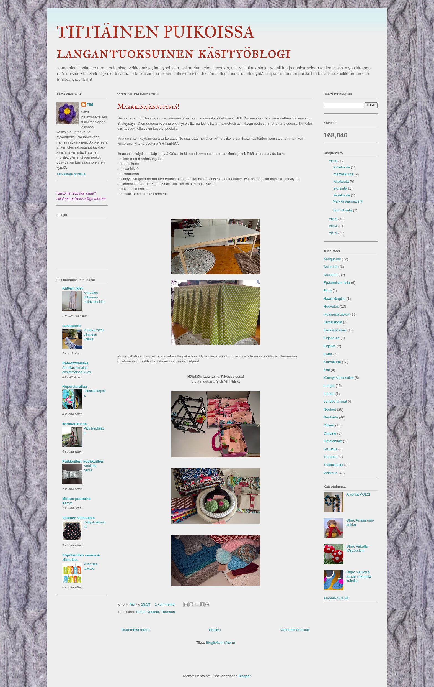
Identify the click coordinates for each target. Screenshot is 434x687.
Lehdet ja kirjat (335, 401)
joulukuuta (342, 167)
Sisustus (330, 449)
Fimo (328, 290)
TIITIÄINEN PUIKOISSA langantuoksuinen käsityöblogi (173, 42)
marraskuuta (344, 174)
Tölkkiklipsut (333, 465)
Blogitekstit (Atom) (220, 642)
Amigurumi (332, 259)
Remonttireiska (75, 363)
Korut (140, 612)
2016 (333, 161)
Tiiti (90, 105)
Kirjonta (330, 346)
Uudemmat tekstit (135, 630)
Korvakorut (332, 362)
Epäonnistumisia (337, 282)
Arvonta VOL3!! (336, 598)
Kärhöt (67, 503)
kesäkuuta (342, 195)
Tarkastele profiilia (70, 174)
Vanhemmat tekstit (295, 630)
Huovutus (331, 306)
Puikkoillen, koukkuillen (82, 461)
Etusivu (215, 630)
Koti (327, 370)
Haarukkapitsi (334, 299)
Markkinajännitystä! (148, 106)
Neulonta (331, 417)
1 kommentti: (165, 604)
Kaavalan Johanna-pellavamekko (94, 297)
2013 (333, 233)
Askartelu (331, 267)
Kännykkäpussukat (339, 378)
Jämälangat (333, 322)
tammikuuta (343, 210)
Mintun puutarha (76, 499)
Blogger (244, 676)
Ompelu (330, 433)
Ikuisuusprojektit (336, 314)
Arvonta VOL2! (358, 494)
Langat (329, 386)
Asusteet (331, 275)
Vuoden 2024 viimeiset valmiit (94, 334)
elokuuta (341, 188)
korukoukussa (74, 424)
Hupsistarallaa (74, 386)
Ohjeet (329, 425)
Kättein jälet (72, 288)
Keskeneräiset (335, 330)
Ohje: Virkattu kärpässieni (357, 548)
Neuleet (153, 612)
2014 (333, 226)
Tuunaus (168, 612)
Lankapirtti (71, 326)
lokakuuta (342, 181)
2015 (333, 219)
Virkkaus (330, 473)
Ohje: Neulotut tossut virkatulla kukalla (358, 576)
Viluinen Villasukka (78, 518)
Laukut (329, 394)
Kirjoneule (332, 338)
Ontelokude (333, 441)
